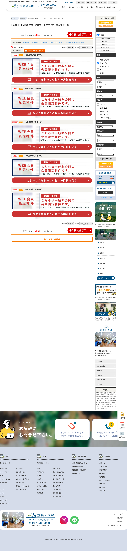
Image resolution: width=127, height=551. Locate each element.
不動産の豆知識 (77, 466)
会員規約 (120, 518)
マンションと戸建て (22, 479)
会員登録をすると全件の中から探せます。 (56, 34)
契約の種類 (56, 486)
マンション (103, 268)
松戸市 (102, 248)
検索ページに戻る (105, 26)
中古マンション (60, 42)
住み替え (40, 479)
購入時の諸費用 (21, 476)
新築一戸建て (103, 60)
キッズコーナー (104, 480)
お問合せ (102, 487)
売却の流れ (56, 469)
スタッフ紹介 (89, 7)
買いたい (64, 7)
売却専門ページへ (43, 463)
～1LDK (101, 104)
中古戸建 (102, 263)
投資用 (100, 73)
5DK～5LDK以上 (104, 118)
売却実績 (40, 493)
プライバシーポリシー (115, 525)
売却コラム (40, 490)
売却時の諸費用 (57, 476)
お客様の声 (103, 470)
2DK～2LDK (102, 108)
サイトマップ (118, 514)
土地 (100, 69)
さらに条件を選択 (106, 159)
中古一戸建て (103, 63)
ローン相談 (80, 7)
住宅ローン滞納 (42, 486)
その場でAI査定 (57, 496)
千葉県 (100, 35)
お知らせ (99, 361)
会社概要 (99, 370)
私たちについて (100, 7)
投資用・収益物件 (79, 42)
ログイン (105, 192)
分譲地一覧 (3, 483)
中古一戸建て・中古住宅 (48, 42)
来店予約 (99, 384)
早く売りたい (41, 483)
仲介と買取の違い (58, 472)
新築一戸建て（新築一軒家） (31, 42)
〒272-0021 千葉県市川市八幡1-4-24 (40, 520)
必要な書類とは (57, 483)
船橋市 (102, 253)
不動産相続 (40, 472)
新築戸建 (102, 258)
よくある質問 (20, 483)
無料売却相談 (56, 493)
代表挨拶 (99, 375)
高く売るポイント (58, 479)
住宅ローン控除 (21, 490)
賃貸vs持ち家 (20, 472)
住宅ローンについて (22, 486)
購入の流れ (19, 469)
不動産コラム (76, 473)
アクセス (102, 484)
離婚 (38, 469)
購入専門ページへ (6, 463)
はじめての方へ (111, 7)
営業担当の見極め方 (79, 470)
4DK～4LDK (102, 114)
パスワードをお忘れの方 (106, 197)
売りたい (71, 7)
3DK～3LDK (102, 111)
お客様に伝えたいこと (79, 463)
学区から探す (4, 504)
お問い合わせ (101, 379)
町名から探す (4, 500)
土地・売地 (69, 42)
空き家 (39, 476)
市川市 (102, 242)
